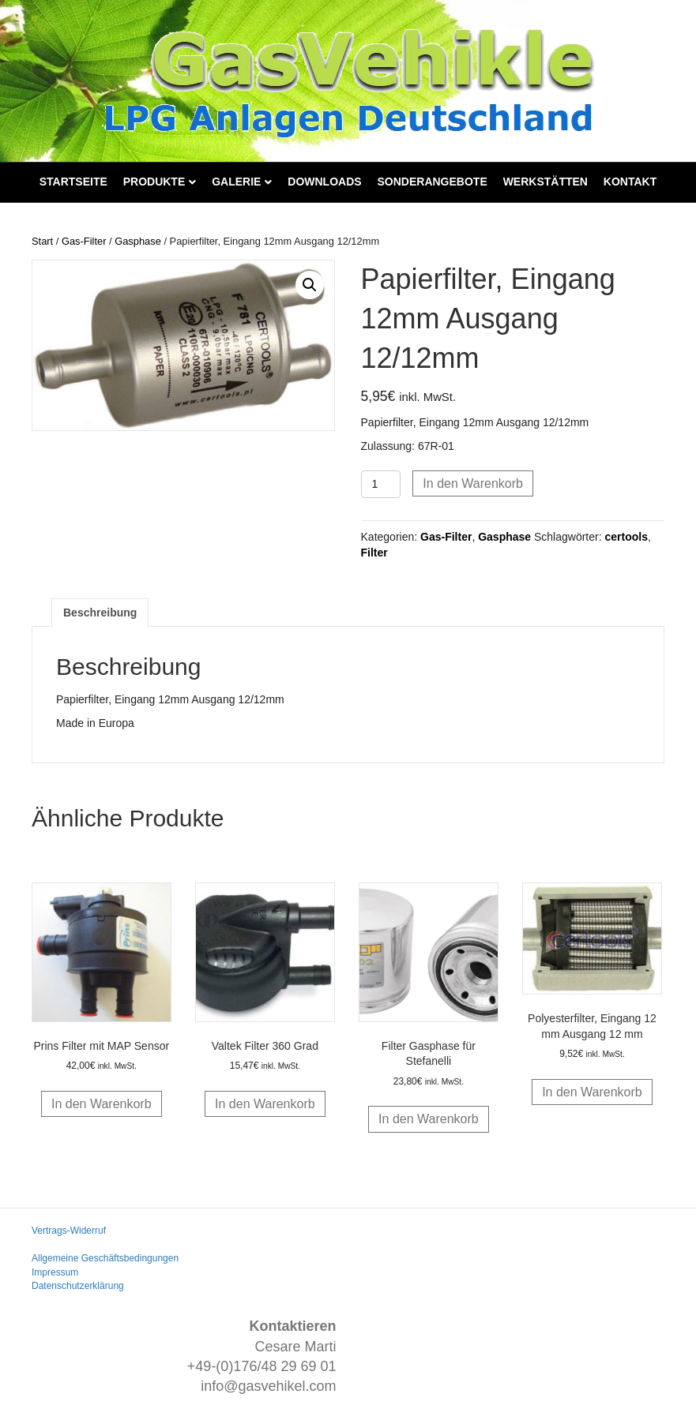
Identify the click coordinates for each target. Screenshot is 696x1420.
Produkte (154, 181)
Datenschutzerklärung (78, 1285)
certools (625, 536)
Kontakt (630, 181)
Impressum (55, 1272)
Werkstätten (545, 181)
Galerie (236, 181)
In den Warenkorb (473, 483)
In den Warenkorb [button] (101, 1104)
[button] (309, 285)
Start (42, 241)
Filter (374, 552)
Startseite (73, 181)
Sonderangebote (432, 181)
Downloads (324, 181)
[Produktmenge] (381, 484)
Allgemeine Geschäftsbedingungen (105, 1258)
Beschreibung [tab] (100, 612)
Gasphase (138, 241)
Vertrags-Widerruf (69, 1230)
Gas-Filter (84, 241)
